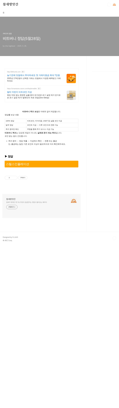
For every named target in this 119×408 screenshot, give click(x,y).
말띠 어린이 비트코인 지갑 (19, 124)
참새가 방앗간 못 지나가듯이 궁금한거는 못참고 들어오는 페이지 (26, 299)
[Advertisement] (59, 72)
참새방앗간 (10, 4)
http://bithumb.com (13, 104)
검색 (109, 4)
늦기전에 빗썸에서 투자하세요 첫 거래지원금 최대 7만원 (33, 108)
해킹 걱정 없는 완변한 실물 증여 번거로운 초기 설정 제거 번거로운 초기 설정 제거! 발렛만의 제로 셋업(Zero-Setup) (34, 129)
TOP (114, 335)
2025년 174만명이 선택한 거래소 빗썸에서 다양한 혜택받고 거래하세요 (34, 112)
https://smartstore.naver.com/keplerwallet (22, 121)
